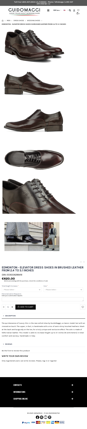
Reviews (8, 344)
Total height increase (10, 286)
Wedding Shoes (33, 21)
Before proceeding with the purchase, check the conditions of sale (26, 281)
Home (3, 20)
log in (44, 361)
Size (46, 286)
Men (8, 21)
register (53, 361)
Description (10, 316)
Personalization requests (11, 294)
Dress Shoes (18, 21)
